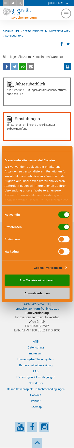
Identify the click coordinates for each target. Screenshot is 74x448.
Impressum (35, 353)
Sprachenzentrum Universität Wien (46, 31)
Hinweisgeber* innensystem (35, 359)
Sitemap (36, 407)
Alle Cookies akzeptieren (37, 280)
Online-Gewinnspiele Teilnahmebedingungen (36, 389)
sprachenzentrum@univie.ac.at (37, 308)
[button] (13, 3)
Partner (35, 401)
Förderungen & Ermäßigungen (35, 377)
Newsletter (36, 383)
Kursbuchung (14, 35)
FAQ (35, 371)
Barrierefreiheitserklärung (35, 365)
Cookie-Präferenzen (48, 267)
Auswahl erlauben (37, 293)
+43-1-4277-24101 (36, 304)
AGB (36, 341)
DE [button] (6, 3)
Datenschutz (36, 347)
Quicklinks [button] (55, 3)
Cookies (35, 395)
